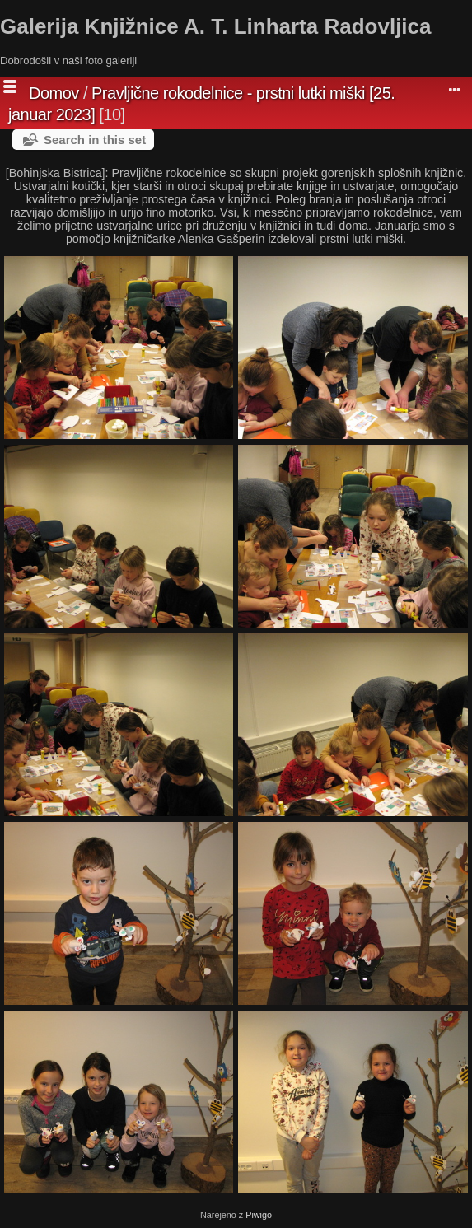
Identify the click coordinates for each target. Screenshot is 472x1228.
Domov (54, 93)
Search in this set (95, 140)
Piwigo (258, 1215)
